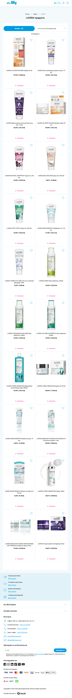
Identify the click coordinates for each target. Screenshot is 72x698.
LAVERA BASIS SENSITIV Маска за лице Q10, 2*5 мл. (19, 492)
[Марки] (35, 14)
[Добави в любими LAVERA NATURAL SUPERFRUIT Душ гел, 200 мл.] (31, 145)
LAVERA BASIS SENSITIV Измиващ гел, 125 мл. (51, 229)
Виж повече (12, 578)
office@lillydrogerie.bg (14, 640)
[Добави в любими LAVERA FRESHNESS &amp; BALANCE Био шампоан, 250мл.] (31, 303)
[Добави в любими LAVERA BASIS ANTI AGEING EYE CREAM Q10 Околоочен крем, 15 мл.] (63, 408)
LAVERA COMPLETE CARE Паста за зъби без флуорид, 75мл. (19, 281)
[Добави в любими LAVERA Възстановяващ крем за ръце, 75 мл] (63, 40)
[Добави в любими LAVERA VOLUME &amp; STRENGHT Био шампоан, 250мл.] (63, 303)
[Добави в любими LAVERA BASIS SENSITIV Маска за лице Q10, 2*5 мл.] (31, 461)
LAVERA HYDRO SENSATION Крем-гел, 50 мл (51, 386)
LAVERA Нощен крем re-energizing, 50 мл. (51, 544)
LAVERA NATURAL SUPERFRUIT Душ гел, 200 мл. (19, 176)
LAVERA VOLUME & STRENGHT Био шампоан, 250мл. (51, 334)
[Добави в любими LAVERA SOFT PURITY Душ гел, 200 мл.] (31, 198)
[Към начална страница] (27, 14)
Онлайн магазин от (15, 693)
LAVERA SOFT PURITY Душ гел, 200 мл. (19, 228)
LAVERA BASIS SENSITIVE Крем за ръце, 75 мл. (19, 439)
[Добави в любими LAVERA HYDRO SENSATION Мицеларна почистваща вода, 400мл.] (31, 356)
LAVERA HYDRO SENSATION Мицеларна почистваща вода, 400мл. (19, 387)
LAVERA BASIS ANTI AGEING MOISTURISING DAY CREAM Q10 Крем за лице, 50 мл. (19, 544)
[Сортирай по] (51, 28)
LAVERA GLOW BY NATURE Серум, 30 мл (19, 70)
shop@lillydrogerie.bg (14, 636)
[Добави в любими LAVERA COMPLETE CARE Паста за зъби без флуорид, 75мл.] (31, 250)
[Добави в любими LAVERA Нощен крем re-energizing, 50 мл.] (63, 513)
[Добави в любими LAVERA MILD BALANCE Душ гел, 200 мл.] (63, 145)
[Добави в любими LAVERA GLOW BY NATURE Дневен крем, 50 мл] (63, 93)
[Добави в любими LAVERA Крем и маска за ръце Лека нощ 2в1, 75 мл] (31, 93)
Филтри (19, 28)
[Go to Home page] (11, 3)
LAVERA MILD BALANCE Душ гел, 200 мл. (51, 175)
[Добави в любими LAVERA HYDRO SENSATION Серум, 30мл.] (63, 461)
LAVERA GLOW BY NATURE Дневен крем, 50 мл (51, 124)
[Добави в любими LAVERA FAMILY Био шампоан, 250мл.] (63, 250)
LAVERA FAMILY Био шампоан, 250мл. (51, 281)
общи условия (39, 654)
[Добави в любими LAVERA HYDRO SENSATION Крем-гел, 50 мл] (63, 356)
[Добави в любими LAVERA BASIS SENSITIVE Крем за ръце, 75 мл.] (31, 408)
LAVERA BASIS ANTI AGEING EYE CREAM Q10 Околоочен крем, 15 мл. (51, 439)
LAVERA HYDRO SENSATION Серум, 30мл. (51, 491)
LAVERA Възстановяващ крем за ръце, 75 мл (51, 71)
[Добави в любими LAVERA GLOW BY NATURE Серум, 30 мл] (31, 40)
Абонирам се (60, 650)
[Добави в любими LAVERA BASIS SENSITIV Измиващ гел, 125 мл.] (63, 198)
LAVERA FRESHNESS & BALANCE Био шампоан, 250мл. (19, 334)
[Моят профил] (63, 2)
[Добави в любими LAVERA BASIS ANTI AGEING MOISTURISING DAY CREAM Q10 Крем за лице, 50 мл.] (31, 513)
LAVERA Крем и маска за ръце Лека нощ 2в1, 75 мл (19, 124)
